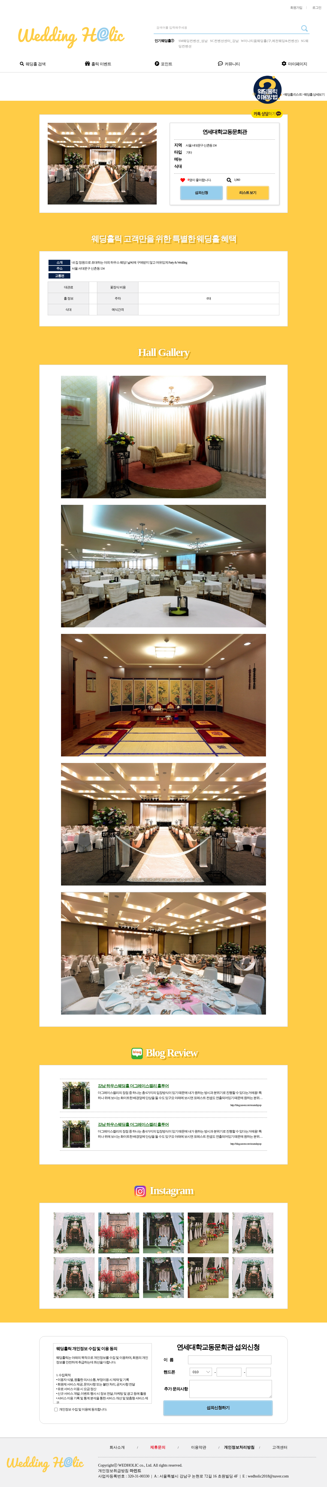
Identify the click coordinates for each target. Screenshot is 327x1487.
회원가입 (296, 8)
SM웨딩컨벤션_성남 (193, 41)
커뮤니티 (229, 63)
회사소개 (117, 1447)
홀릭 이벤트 (98, 63)
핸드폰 (169, 1372)
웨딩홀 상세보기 (314, 94)
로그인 (316, 8)
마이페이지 (294, 63)
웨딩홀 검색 (32, 64)
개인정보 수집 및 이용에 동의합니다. (83, 1409)
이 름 (168, 1360)
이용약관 (198, 1447)
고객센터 (279, 1447)
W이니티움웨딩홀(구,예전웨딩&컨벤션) (270, 41)
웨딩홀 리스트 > (294, 94)
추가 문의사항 (176, 1390)
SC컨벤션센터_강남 (224, 41)
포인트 (163, 63)
